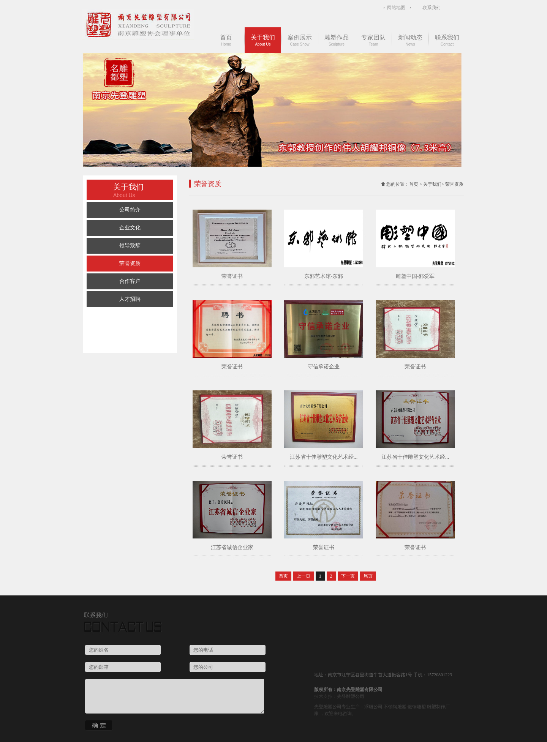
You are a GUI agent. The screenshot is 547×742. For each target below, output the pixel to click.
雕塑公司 (332, 706)
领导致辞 (130, 245)
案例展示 (300, 40)
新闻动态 (410, 40)
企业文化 (130, 227)
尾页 (368, 576)
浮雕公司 (373, 706)
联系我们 (431, 7)
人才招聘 (130, 299)
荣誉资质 (130, 263)
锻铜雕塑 (417, 706)
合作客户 (130, 281)
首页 (226, 40)
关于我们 (263, 40)
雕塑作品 (336, 40)
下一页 (348, 576)
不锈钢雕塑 (395, 706)
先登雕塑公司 (350, 696)
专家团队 (373, 40)
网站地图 (396, 7)
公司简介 (130, 210)
